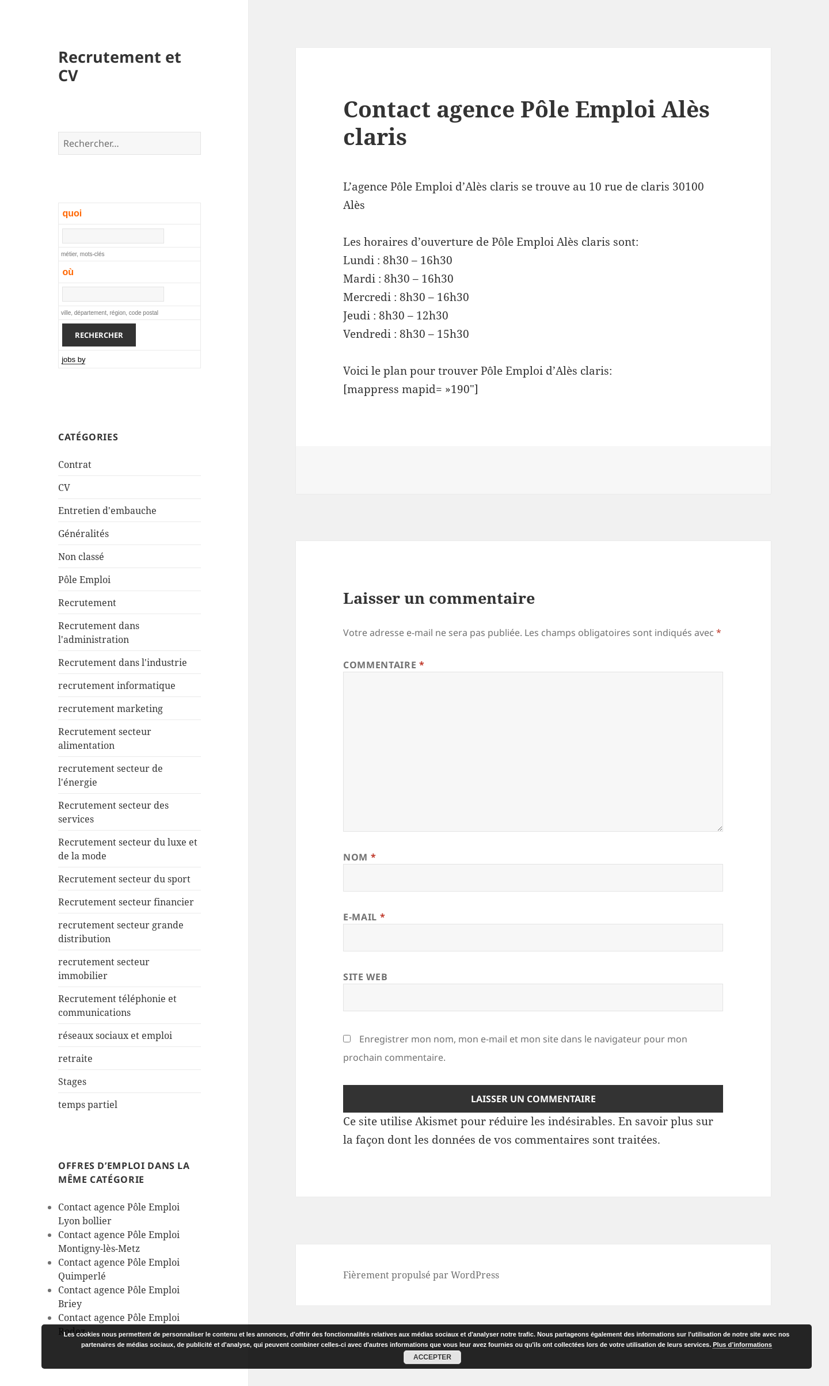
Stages (72, 1081)
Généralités (83, 533)
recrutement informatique (117, 685)
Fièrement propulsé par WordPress (421, 1275)
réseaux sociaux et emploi (115, 1035)
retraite (75, 1058)
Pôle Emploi (84, 579)
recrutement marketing (110, 708)
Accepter (432, 1357)
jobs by (73, 359)
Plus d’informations (742, 1344)
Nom (359, 857)
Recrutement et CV (119, 66)
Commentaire (383, 664)
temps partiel (87, 1104)
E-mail (364, 917)
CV (64, 487)
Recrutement (87, 602)
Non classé (81, 556)
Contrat (75, 464)
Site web (365, 976)
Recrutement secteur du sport (124, 879)
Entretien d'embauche (107, 510)
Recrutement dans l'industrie (122, 662)
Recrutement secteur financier (126, 902)
